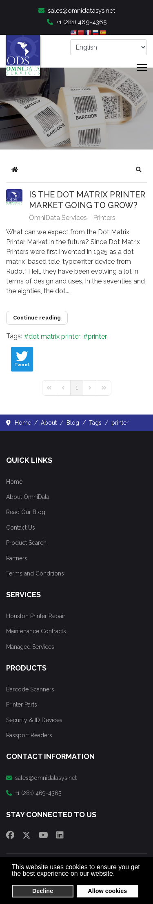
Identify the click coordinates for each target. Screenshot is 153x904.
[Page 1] (76, 388)
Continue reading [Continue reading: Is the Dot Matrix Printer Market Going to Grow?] (37, 318)
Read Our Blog (25, 512)
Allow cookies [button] (107, 891)
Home (14, 481)
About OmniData (27, 497)
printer (97, 336)
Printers (104, 218)
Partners (16, 558)
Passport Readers (29, 735)
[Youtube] (43, 835)
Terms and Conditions (35, 573)
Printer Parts (21, 704)
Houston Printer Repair (35, 616)
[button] (139, 169)
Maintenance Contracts (36, 631)
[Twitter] (26, 835)
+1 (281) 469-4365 (76, 22)
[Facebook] (10, 835)
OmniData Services (58, 218)
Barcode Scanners (30, 689)
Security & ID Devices (34, 720)
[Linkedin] (60, 835)
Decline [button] (42, 891)
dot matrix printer (54, 336)
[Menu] (142, 67)
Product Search (26, 542)
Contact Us (20, 527)
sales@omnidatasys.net (76, 10)
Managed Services (30, 646)
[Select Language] (108, 47)
